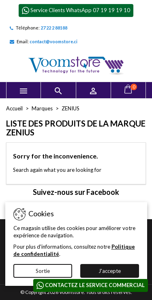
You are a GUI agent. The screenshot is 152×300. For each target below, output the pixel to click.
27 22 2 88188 (54, 27)
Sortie (43, 271)
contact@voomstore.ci (53, 41)
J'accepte (109, 271)
